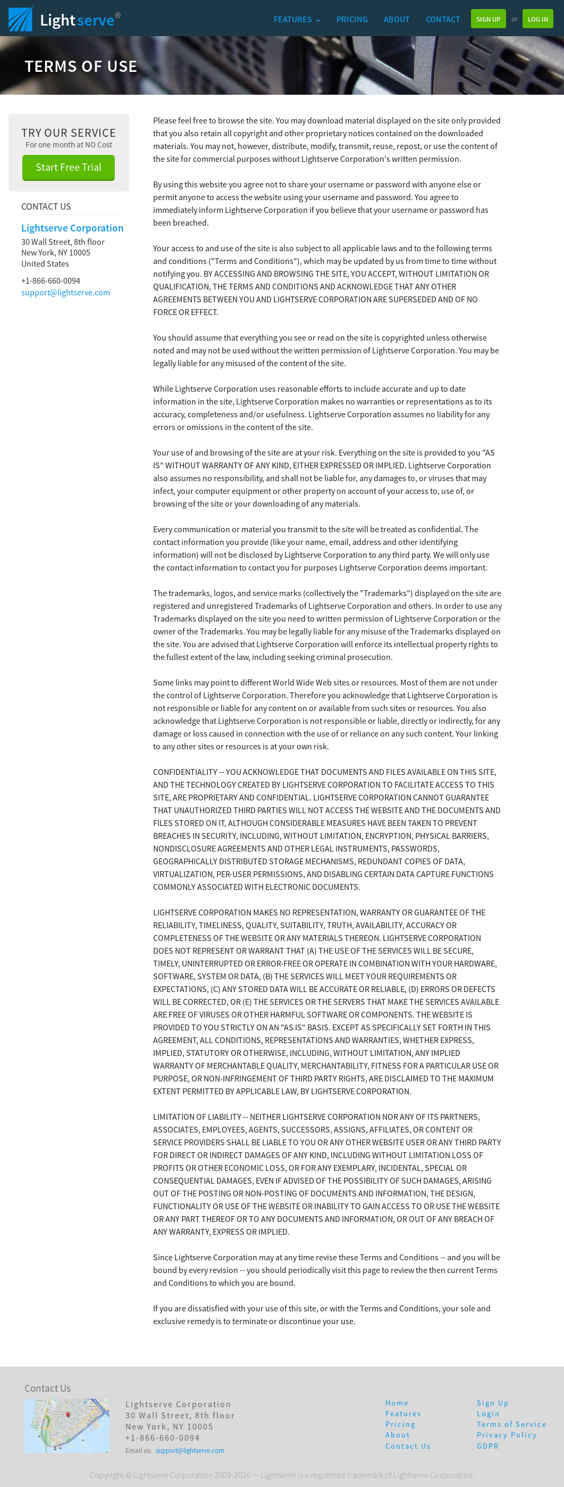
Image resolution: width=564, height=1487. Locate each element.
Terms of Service (512, 1424)
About (397, 19)
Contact (443, 19)
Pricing (352, 19)
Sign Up (488, 19)
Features (297, 19)
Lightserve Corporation (72, 227)
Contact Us (408, 1446)
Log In (538, 19)
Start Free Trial (69, 167)
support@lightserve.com (65, 292)
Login (488, 1413)
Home (397, 1403)
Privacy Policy (507, 1435)
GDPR (488, 1446)
